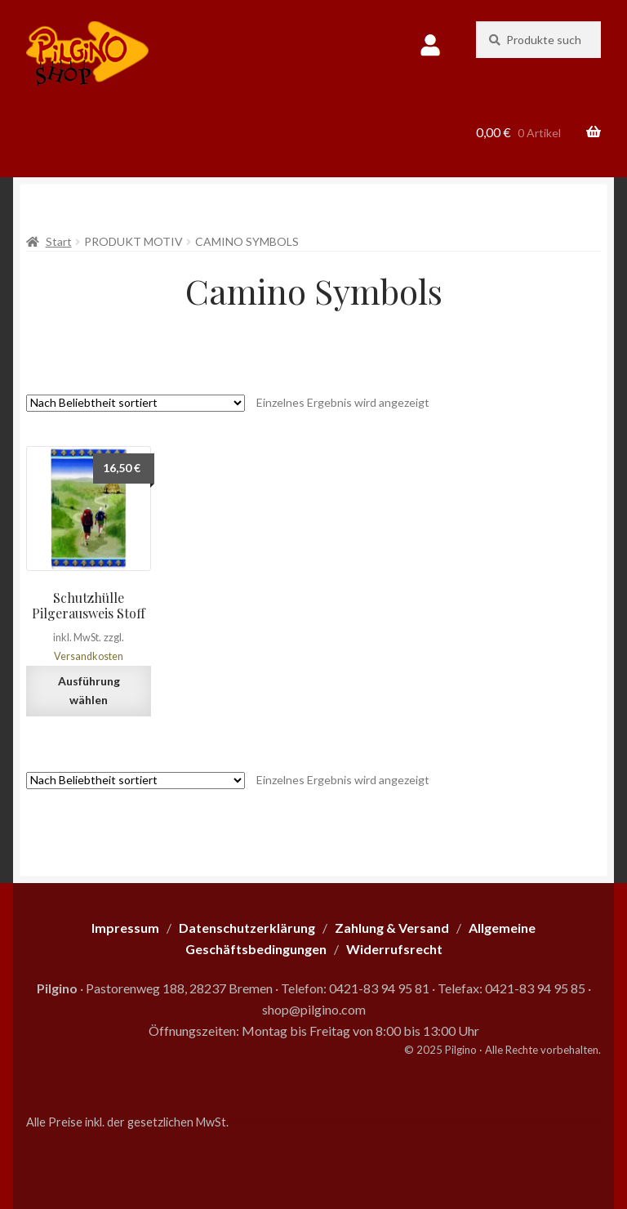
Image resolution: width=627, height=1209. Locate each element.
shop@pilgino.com (314, 1009)
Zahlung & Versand (392, 927)
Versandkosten (88, 656)
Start (59, 241)
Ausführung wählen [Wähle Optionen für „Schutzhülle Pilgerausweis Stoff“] (89, 690)
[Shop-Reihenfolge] (135, 403)
